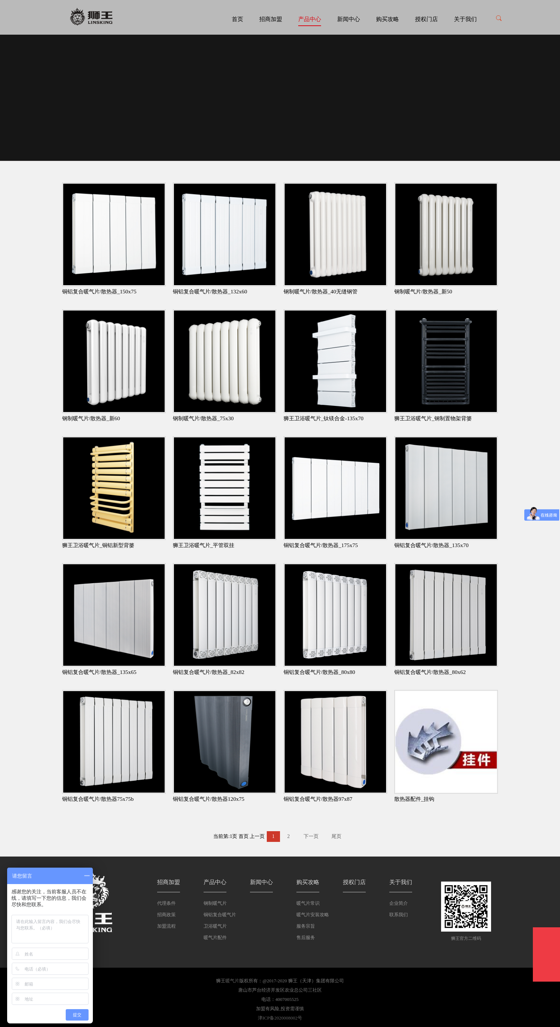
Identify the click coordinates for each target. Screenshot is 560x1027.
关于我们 (465, 19)
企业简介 (398, 903)
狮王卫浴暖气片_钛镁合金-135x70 (324, 418)
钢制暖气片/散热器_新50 (423, 291)
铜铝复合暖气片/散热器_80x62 (430, 672)
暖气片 (232, 980)
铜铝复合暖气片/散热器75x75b (98, 799)
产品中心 (309, 19)
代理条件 (166, 903)
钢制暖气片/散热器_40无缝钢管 (321, 291)
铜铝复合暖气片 (220, 914)
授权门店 (426, 19)
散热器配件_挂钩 (414, 799)
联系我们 (398, 914)
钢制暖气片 (215, 903)
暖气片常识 (308, 903)
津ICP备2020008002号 (280, 1018)
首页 (237, 19)
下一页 (311, 836)
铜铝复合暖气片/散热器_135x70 (431, 545)
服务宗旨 (305, 926)
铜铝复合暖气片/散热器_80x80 (319, 672)
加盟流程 (166, 926)
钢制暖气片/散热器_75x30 (203, 418)
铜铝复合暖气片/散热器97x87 (318, 799)
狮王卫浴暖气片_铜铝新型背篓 (98, 545)
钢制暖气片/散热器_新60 (91, 418)
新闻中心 (348, 19)
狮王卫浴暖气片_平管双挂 (204, 545)
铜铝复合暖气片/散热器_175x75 (321, 545)
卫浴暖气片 (215, 926)
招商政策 (166, 914)
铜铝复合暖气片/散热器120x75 (209, 799)
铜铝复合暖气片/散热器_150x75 (99, 291)
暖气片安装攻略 (312, 914)
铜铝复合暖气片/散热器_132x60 (210, 291)
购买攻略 (387, 19)
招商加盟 (270, 19)
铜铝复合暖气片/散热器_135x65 (99, 672)
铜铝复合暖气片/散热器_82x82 (209, 672)
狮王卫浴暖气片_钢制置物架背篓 (433, 418)
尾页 (336, 836)
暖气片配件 (215, 937)
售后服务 (305, 937)
